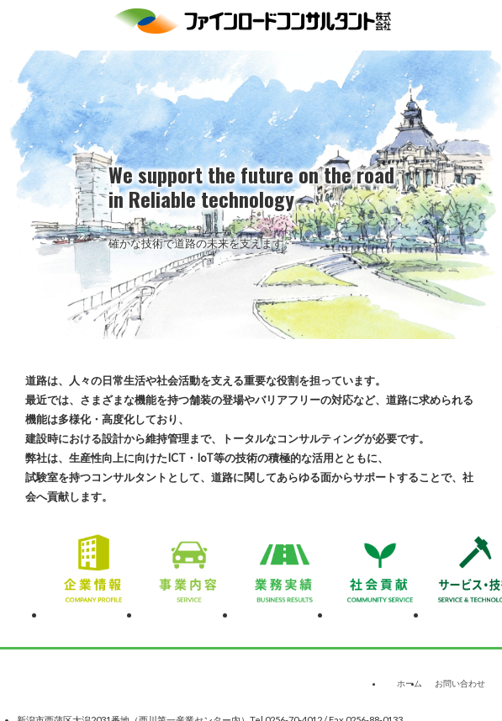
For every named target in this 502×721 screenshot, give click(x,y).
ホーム (409, 683)
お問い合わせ (460, 683)
